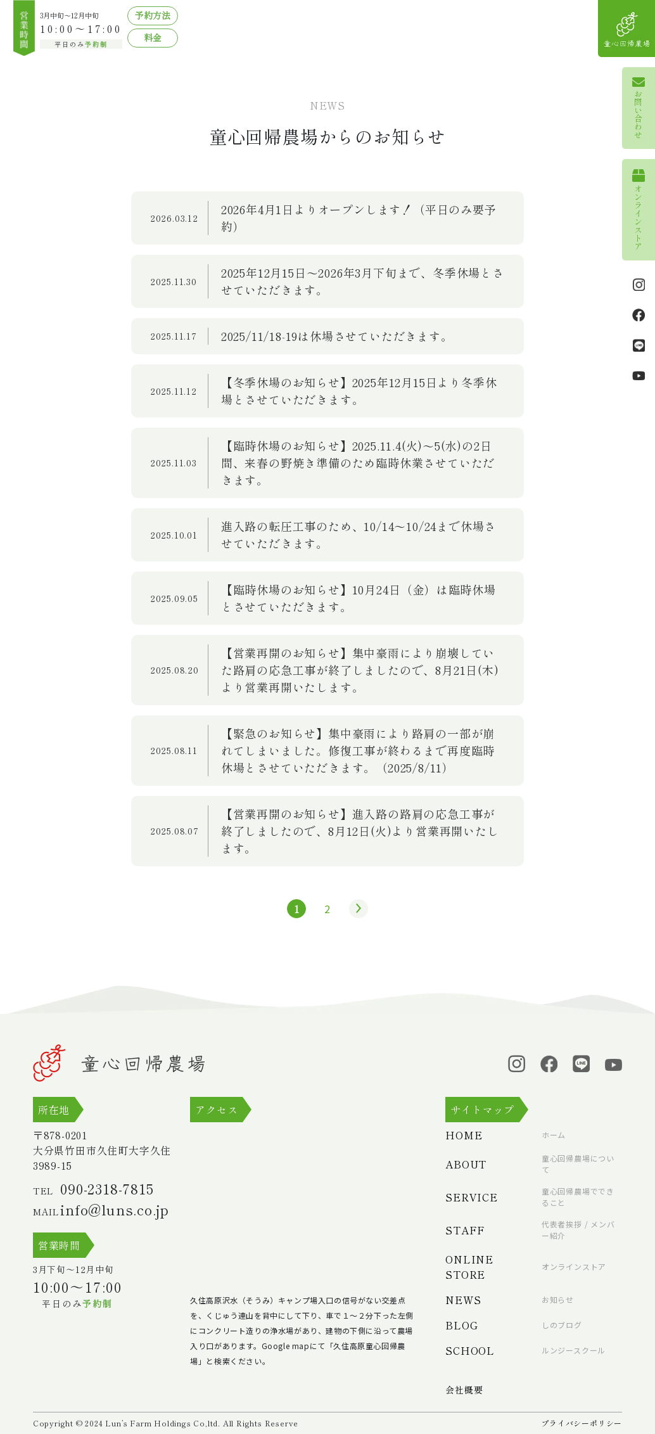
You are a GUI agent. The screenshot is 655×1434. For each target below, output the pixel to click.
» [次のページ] (355, 908)
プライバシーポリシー (581, 1423)
